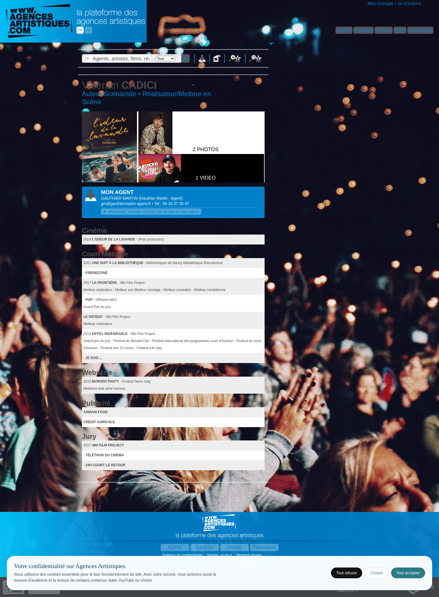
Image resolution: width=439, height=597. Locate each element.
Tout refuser (346, 573)
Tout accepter (408, 573)
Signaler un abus (219, 555)
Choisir (376, 573)
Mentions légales (249, 555)
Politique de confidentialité (182, 555)
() (161, 198)
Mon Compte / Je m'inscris (394, 3)
